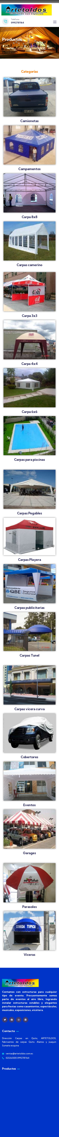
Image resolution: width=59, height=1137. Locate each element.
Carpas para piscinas (29, 460)
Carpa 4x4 (29, 364)
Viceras (29, 955)
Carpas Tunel (29, 655)
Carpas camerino (29, 265)
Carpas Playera (29, 560)
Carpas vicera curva (29, 709)
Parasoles (29, 907)
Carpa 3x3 (29, 316)
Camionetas (29, 121)
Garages (29, 853)
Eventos (29, 805)
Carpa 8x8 (29, 217)
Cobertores (29, 757)
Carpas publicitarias (29, 608)
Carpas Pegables (29, 513)
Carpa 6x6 (29, 412)
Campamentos (29, 169)
